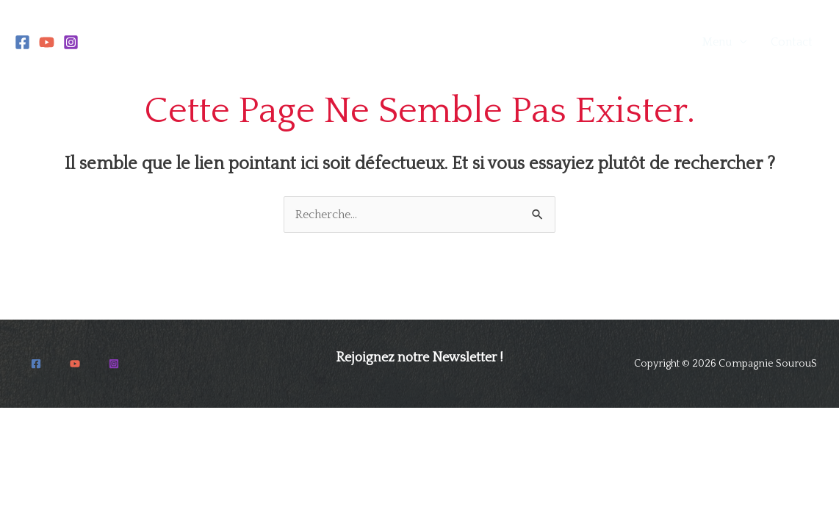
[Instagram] (71, 42)
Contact (792, 41)
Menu (717, 41)
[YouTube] (46, 42)
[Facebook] (22, 42)
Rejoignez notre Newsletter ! (419, 357)
